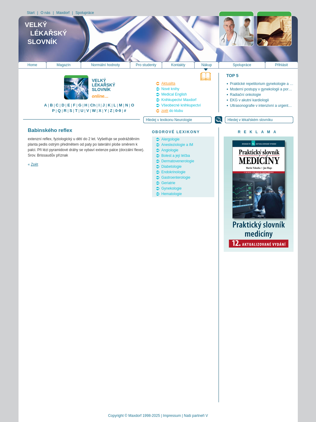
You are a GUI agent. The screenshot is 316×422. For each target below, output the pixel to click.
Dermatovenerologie (177, 161)
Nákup (206, 65)
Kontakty (178, 65)
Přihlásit (281, 65)
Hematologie (171, 194)
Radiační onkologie (245, 95)
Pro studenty (146, 65)
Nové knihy (170, 89)
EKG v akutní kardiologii (249, 100)
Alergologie (170, 139)
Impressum (172, 416)
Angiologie (169, 150)
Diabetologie (171, 166)
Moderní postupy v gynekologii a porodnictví (265, 89)
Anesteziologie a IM (177, 145)
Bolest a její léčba (175, 156)
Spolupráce (85, 13)
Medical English (174, 94)
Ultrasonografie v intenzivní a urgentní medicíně (268, 105)
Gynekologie (171, 188)
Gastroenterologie (175, 177)
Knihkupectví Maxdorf (178, 100)
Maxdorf (62, 13)
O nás (45, 13)
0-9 (118, 110)
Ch (92, 105)
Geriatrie (168, 183)
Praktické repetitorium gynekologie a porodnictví (269, 84)
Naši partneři (194, 416)
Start (31, 13)
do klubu (172, 111)
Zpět (34, 164)
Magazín (63, 65)
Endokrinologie (173, 172)
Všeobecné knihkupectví (181, 105)
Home (32, 65)
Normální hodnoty (105, 65)
